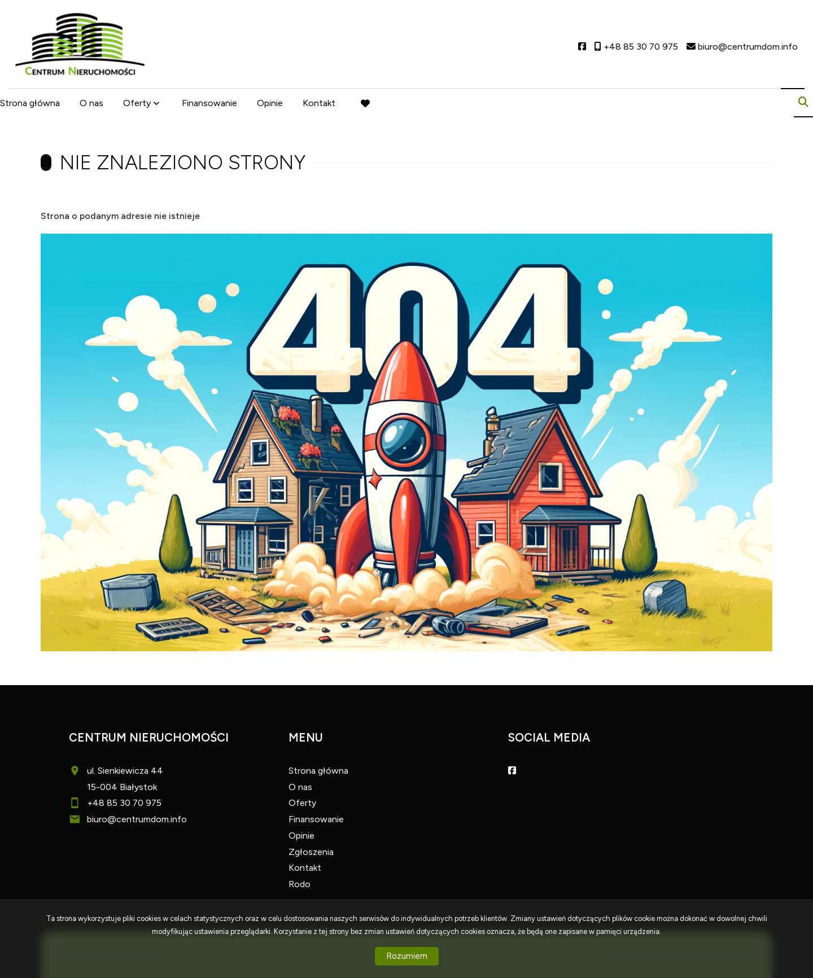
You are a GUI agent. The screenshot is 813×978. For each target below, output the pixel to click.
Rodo (300, 884)
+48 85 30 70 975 (124, 802)
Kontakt (319, 103)
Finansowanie (209, 103)
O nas (91, 103)
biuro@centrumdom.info (137, 819)
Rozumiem (406, 956)
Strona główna (30, 103)
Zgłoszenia (311, 852)
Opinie (270, 103)
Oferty (137, 103)
